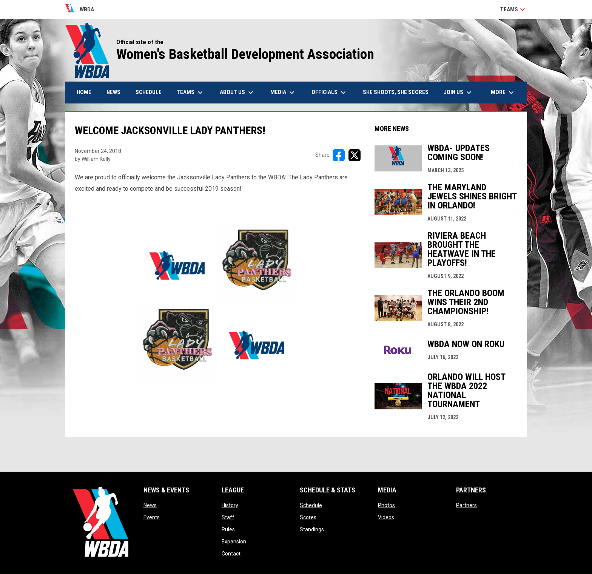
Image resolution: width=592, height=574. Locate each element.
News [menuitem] (113, 92)
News (150, 505)
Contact (231, 554)
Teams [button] (513, 9)
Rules (228, 529)
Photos (386, 505)
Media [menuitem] (283, 92)
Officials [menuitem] (329, 92)
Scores (308, 517)
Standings (312, 529)
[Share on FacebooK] (339, 155)
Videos (386, 517)
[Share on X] (354, 155)
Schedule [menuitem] (149, 92)
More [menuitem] (503, 92)
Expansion (234, 542)
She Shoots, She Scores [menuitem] (396, 92)
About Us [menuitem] (237, 92)
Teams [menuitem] (191, 92)
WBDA (79, 9)
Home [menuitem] (84, 92)
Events (151, 517)
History (230, 505)
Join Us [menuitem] (458, 92)
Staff (228, 517)
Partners (466, 505)
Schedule (311, 505)
